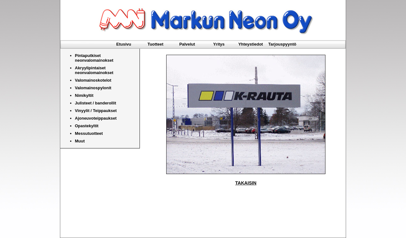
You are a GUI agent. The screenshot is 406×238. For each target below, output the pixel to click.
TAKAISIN (246, 182)
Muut (80, 141)
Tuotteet (155, 44)
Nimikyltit (84, 95)
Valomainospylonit (93, 87)
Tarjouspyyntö (282, 44)
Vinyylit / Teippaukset (96, 110)
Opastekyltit (86, 125)
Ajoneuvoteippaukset (95, 118)
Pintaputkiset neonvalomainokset (94, 58)
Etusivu (123, 44)
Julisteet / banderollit (95, 103)
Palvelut (187, 44)
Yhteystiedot (250, 44)
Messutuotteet (89, 133)
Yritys (219, 44)
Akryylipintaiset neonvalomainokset (94, 70)
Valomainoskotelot (93, 80)
